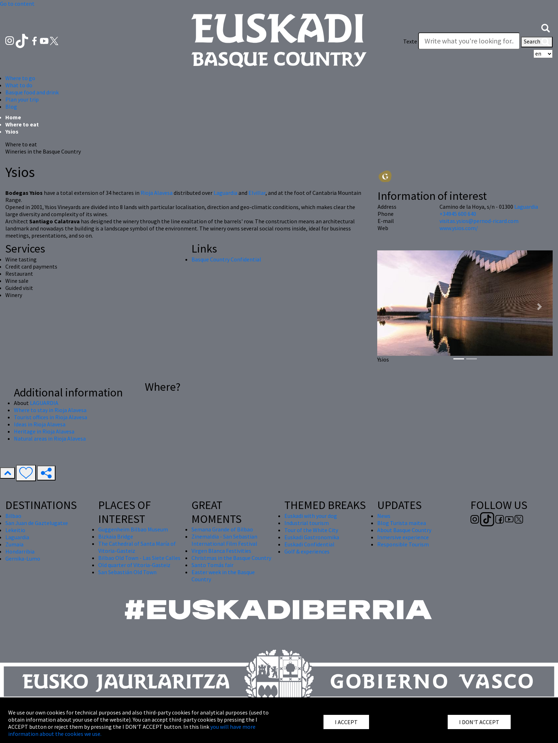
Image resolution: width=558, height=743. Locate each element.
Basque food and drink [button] (32, 92)
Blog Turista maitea (401, 522)
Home (13, 117)
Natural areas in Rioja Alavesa (50, 438)
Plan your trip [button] (22, 99)
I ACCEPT (346, 722)
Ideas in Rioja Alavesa (39, 424)
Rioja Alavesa (157, 192)
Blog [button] (11, 106)
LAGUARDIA (44, 402)
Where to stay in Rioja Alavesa (50, 410)
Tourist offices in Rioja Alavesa (50, 417)
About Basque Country (404, 530)
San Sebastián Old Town (127, 572)
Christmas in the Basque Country (231, 557)
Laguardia (226, 192)
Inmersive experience (403, 537)
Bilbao (13, 515)
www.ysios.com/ (458, 228)
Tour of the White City (311, 530)
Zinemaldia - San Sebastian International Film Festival (224, 540)
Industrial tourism (306, 522)
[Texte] (469, 41)
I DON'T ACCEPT (479, 722)
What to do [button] (18, 85)
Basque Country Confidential (226, 259)
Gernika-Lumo (22, 558)
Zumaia (14, 544)
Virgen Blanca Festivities (221, 550)
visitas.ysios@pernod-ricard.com (478, 220)
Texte (410, 41)
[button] (545, 27)
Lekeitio (15, 530)
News (383, 515)
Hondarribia (20, 551)
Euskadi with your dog (310, 515)
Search (537, 42)
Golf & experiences (307, 551)
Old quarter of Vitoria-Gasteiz (134, 564)
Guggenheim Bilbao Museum (133, 529)
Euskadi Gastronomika (311, 537)
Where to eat (22, 124)
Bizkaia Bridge (115, 536)
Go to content (17, 3)
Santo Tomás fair (212, 564)
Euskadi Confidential (309, 544)
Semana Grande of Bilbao (222, 529)
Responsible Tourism (403, 544)
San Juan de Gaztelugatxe (36, 522)
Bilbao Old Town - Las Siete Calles (139, 557)
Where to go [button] (20, 78)
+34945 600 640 (457, 213)
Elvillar (256, 192)
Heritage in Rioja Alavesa (44, 431)
